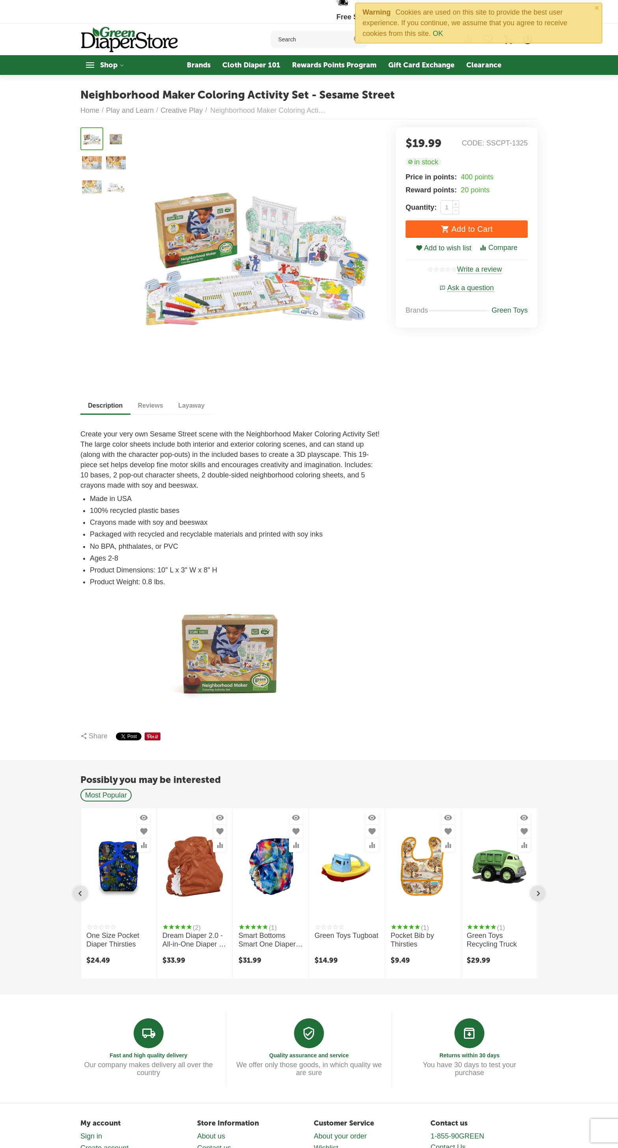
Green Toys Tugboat (346, 935)
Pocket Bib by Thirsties (412, 940)
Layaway (193, 405)
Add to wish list (443, 248)
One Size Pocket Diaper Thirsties (112, 940)
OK (438, 33)
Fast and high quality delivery (148, 1055)
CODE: (473, 143)
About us (211, 1136)
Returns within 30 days (469, 1055)
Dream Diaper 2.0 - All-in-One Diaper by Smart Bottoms (194, 940)
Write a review (479, 269)
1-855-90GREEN (457, 1136)
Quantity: (421, 207)
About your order (340, 1136)
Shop (108, 65)
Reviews (151, 405)
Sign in (91, 1136)
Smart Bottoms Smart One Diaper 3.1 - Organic (267, 940)
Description (105, 405)
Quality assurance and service (309, 1055)
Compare (498, 248)
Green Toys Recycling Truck (492, 940)
